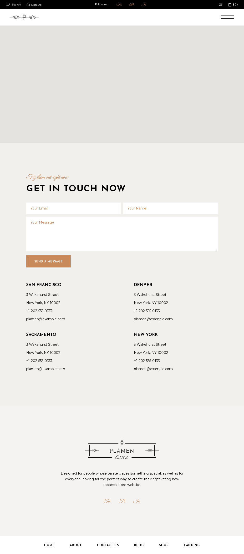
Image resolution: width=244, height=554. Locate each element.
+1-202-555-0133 (39, 311)
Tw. (107, 501)
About (75, 545)
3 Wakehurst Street (42, 295)
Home (49, 545)
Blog (139, 545)
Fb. (131, 5)
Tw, (119, 5)
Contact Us (108, 545)
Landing (192, 545)
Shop (164, 545)
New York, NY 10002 (43, 303)
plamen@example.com (45, 319)
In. (144, 5)
